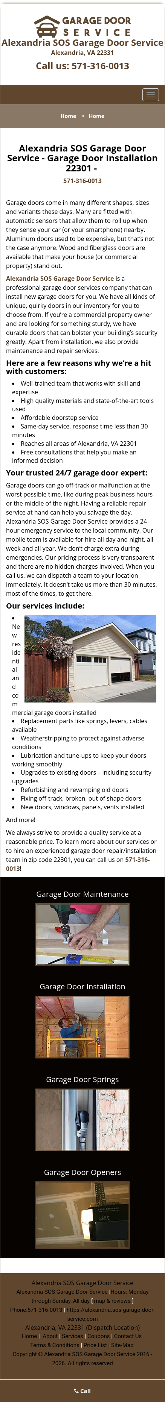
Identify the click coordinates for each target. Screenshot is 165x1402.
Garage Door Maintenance (82, 894)
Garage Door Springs (82, 1079)
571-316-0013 (100, 65)
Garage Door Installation (82, 986)
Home (68, 116)
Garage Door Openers (82, 1172)
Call (82, 1390)
